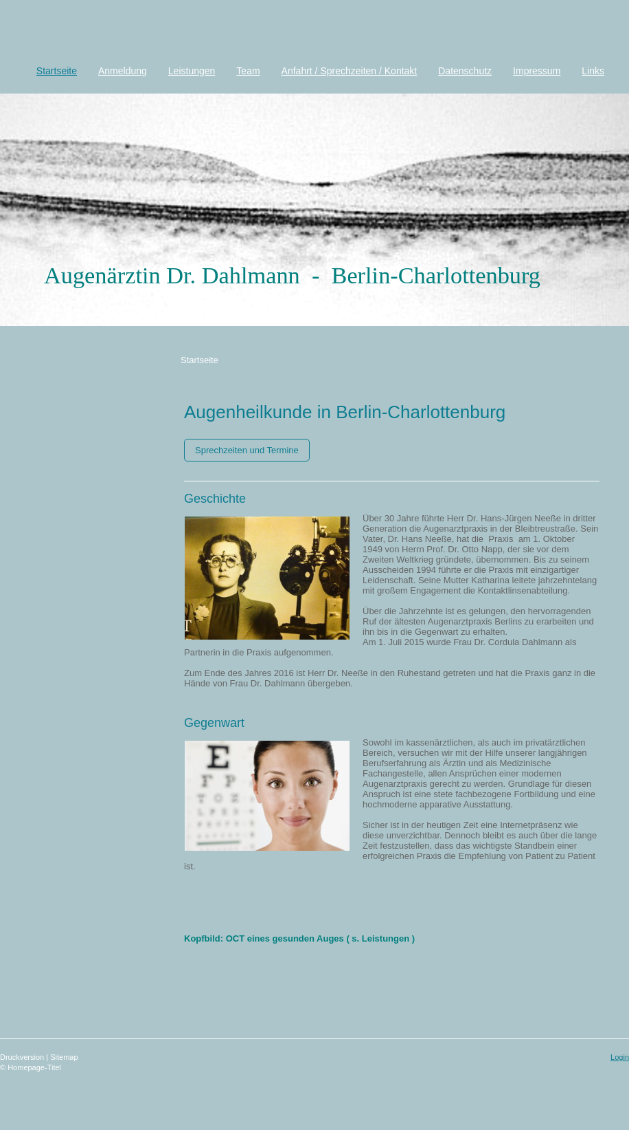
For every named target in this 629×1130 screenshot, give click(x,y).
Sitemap (64, 1057)
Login (619, 1057)
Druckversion (23, 1057)
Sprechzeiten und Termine (247, 450)
